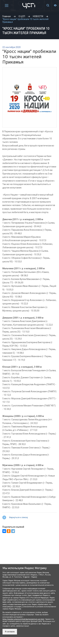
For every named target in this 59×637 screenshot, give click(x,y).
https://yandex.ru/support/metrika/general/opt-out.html (23, 619)
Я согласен (10, 632)
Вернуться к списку (18, 517)
